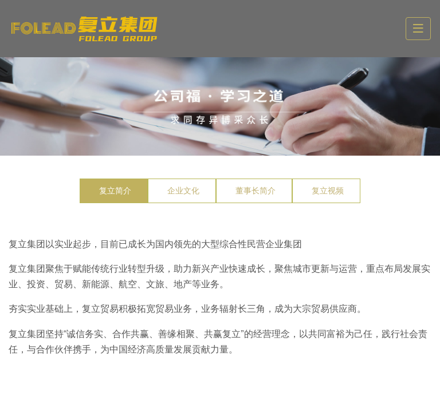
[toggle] (418, 28)
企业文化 (183, 190)
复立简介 (115, 190)
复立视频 (328, 190)
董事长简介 (255, 190)
